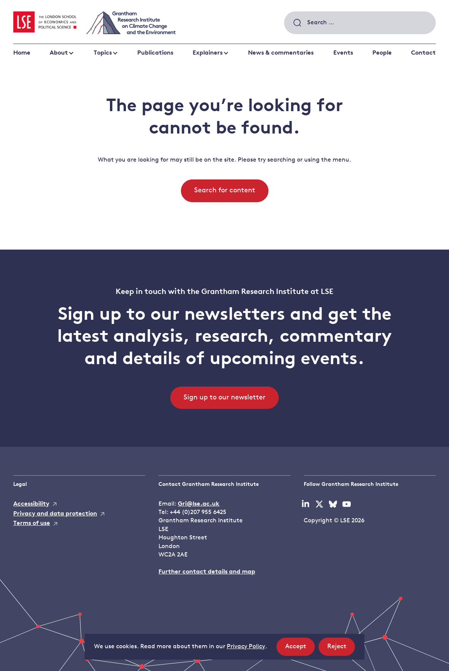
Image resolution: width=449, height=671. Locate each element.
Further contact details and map (207, 572)
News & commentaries (281, 53)
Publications (155, 53)
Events (343, 53)
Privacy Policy (246, 647)
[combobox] (360, 22)
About (59, 53)
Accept (300, 649)
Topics (103, 53)
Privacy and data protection (55, 514)
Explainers (208, 53)
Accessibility (31, 504)
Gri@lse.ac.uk (199, 504)
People (382, 53)
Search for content (224, 190)
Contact (423, 53)
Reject (341, 649)
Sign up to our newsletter (224, 397)
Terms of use (31, 523)
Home (21, 53)
